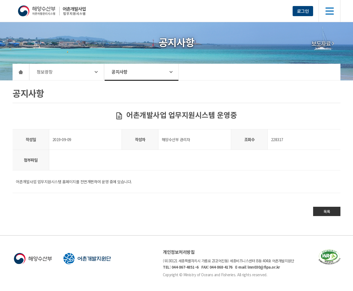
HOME (21, 72)
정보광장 (44, 71)
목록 (326, 211)
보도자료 (321, 43)
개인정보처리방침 (179, 251)
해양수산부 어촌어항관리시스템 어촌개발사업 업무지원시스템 (62, 10)
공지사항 (119, 71)
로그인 (303, 11)
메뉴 (329, 11)
